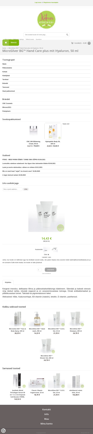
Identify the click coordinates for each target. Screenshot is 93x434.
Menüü (14, 42)
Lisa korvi (50, 270)
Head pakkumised (8, 91)
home (4, 48)
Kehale (4, 72)
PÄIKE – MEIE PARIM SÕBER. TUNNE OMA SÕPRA (23, 159)
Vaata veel (65, 124)
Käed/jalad (6, 75)
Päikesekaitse (7, 68)
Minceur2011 (6, 107)
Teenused (5, 87)
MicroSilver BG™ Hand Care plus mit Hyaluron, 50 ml (25, 48)
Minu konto (8, 39)
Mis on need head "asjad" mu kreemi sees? (21, 171)
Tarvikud (5, 79)
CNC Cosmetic (7, 103)
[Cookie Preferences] (3, 430)
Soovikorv (39, 39)
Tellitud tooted (30, 39)
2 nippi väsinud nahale (14, 175)
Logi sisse (38, 2)
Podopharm (6, 111)
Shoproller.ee (85, 433)
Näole (4, 64)
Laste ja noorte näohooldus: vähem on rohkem (22, 167)
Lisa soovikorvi (46, 273)
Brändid (5, 83)
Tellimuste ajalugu (18, 39)
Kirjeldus (8, 282)
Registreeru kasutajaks (51, 2)
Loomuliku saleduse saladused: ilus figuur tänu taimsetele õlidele (28, 163)
